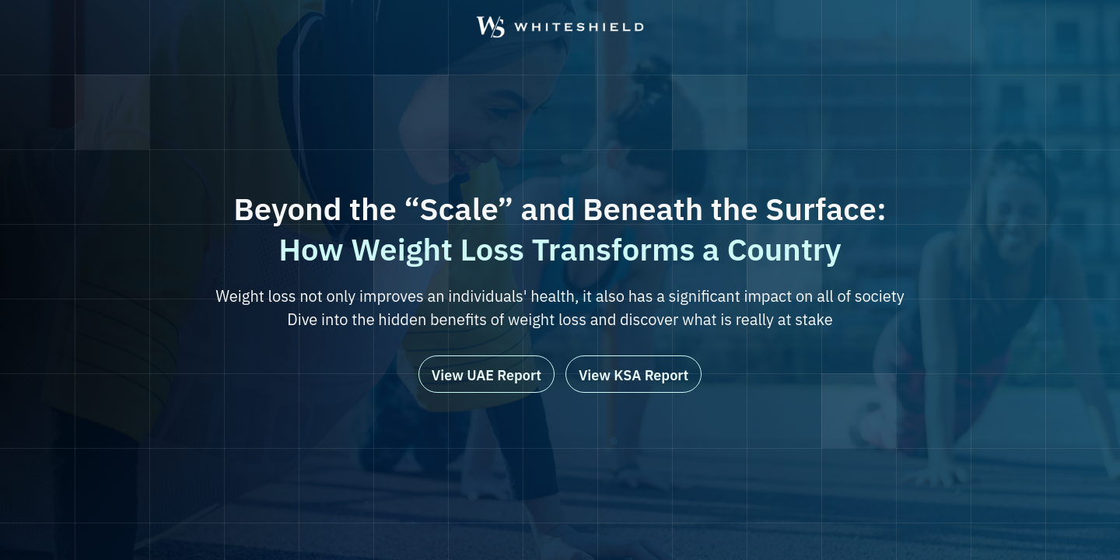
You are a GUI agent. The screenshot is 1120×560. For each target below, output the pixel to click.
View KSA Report (633, 375)
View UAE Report (486, 375)
